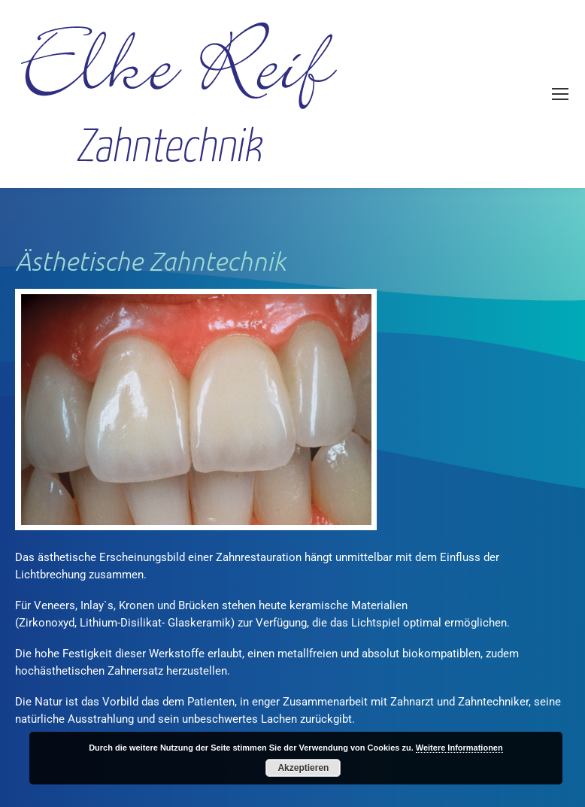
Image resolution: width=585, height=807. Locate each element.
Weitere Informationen (459, 747)
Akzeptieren (303, 768)
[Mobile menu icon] (560, 94)
